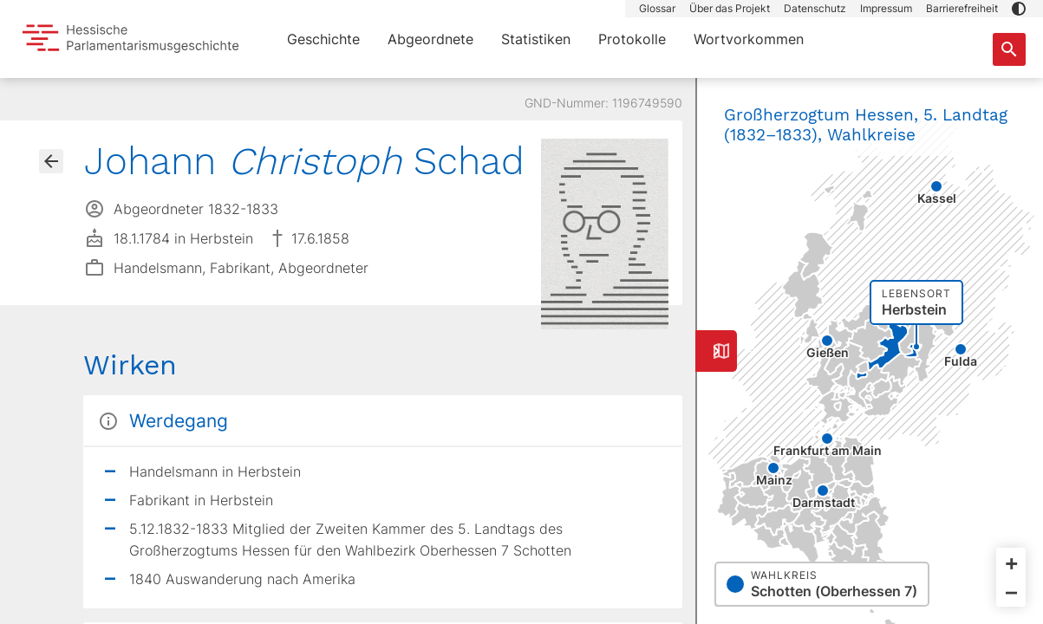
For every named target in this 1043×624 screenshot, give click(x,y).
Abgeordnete (430, 39)
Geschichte (323, 39)
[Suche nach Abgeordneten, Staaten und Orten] (1009, 49)
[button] (1019, 9)
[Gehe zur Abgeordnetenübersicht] (51, 161)
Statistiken (535, 39)
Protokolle (632, 39)
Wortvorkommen (749, 39)
